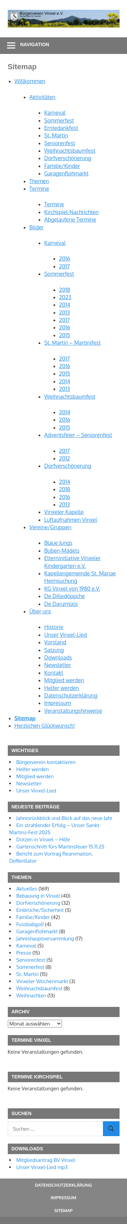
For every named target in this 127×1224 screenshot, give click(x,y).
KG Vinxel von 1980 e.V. (72, 588)
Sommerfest (59, 120)
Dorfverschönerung (67, 158)
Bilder (36, 227)
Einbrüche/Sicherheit (40, 910)
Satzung (54, 650)
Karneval (55, 112)
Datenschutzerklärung (71, 695)
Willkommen (30, 81)
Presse (23, 953)
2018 (64, 289)
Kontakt (53, 672)
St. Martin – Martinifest (72, 342)
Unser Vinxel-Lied (65, 634)
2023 (65, 297)
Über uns (40, 611)
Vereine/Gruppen (50, 527)
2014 (64, 304)
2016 (64, 258)
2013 (64, 312)
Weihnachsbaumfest (39, 988)
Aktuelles (26, 888)
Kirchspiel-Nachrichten (71, 212)
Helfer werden (61, 688)
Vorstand (55, 642)
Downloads (58, 657)
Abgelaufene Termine (70, 219)
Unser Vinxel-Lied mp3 (42, 1167)
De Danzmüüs (61, 603)
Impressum (57, 703)
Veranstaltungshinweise (73, 710)
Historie (53, 627)
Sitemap (25, 718)
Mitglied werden (64, 680)
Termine (39, 188)
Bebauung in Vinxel (38, 896)
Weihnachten (31, 995)
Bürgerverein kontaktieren (46, 762)
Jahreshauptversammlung (45, 938)
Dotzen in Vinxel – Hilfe (43, 839)
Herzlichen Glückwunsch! (45, 725)
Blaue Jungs (58, 542)
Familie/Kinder (62, 165)
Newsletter (57, 665)
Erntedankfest (61, 128)
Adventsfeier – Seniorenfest (78, 435)
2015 (64, 335)
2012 (64, 458)
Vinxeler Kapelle (64, 512)
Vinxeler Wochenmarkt (42, 981)
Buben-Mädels (62, 550)
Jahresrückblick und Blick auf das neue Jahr (64, 818)
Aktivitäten (42, 97)
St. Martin (56, 135)
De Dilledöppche (64, 596)
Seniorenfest (59, 143)
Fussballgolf (30, 924)
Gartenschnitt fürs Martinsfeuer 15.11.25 (60, 846)
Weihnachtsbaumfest (70, 150)
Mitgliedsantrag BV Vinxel (45, 1160)
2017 (64, 266)
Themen (39, 181)
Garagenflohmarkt (66, 173)
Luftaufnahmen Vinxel (70, 519)
